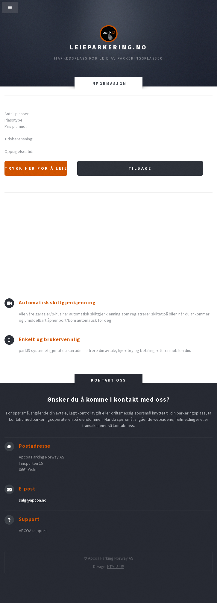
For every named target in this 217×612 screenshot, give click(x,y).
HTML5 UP (115, 566)
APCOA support (33, 530)
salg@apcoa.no (32, 500)
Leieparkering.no (108, 47)
